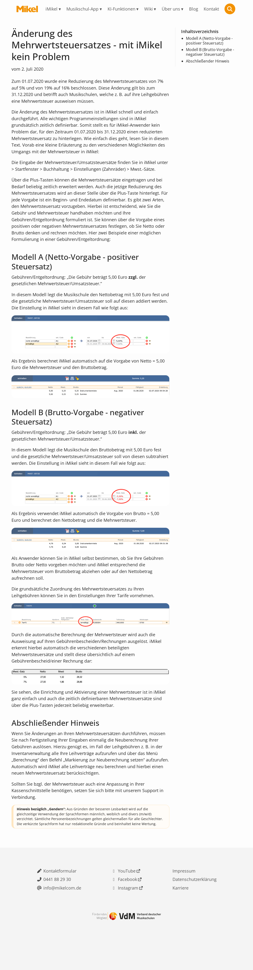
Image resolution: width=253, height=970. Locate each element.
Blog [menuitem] (193, 9)
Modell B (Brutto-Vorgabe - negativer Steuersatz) (210, 52)
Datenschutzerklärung (194, 899)
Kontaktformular (59, 890)
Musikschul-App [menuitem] (82, 9)
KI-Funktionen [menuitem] (121, 9)
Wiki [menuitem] (148, 9)
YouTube (127, 890)
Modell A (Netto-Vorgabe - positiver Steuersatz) (209, 40)
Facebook (127, 899)
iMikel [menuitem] (52, 9)
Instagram (128, 908)
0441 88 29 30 (57, 899)
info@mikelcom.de (62, 908)
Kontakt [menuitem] (211, 9)
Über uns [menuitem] (171, 9)
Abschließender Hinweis (207, 61)
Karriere (180, 908)
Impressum (184, 890)
